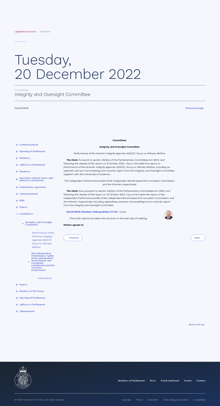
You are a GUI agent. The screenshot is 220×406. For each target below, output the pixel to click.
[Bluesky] (204, 387)
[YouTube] (197, 387)
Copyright (126, 400)
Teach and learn (170, 381)
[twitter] (171, 387)
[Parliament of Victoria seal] (23, 378)
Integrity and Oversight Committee (38, 223)
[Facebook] (190, 387)
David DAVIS (45, 278)
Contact (200, 381)
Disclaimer (153, 400)
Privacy (139, 400)
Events (188, 381)
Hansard (45, 31)
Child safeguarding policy (176, 400)
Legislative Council (25, 31)
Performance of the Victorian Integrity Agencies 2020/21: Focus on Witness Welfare (43, 240)
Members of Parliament (131, 381)
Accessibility (199, 400)
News (153, 381)
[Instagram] (184, 387)
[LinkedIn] (177, 387)
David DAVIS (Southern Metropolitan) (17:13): (92, 211)
